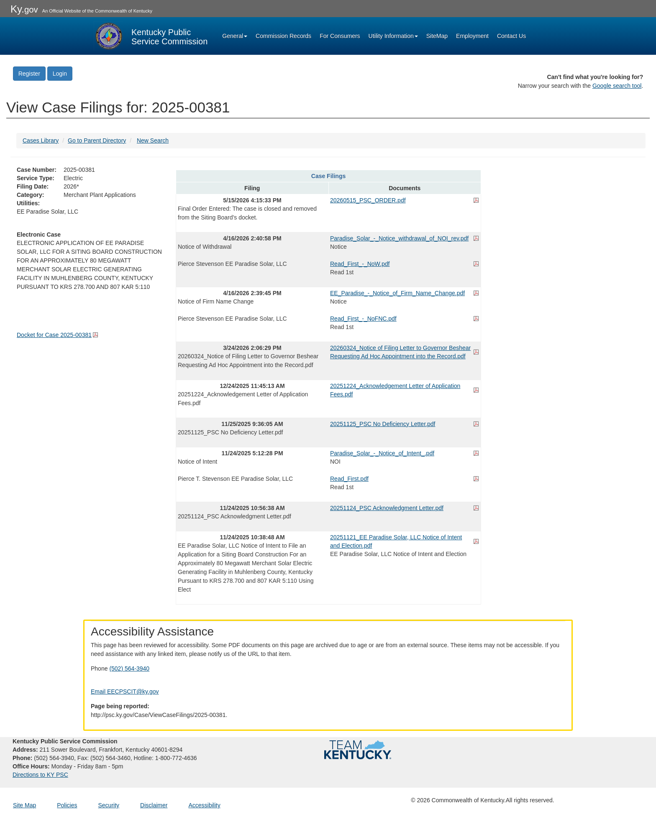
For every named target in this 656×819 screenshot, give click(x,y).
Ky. (24, 9)
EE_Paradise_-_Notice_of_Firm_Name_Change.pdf (397, 293)
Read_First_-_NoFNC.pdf (363, 318)
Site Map (24, 805)
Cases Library (41, 140)
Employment (472, 36)
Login (60, 73)
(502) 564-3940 (129, 668)
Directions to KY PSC (40, 774)
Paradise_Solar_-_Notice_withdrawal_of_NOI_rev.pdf (399, 238)
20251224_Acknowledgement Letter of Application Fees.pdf (395, 390)
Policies (67, 805)
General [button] (234, 36)
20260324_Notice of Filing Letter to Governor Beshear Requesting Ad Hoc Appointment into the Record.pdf (400, 352)
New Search (153, 140)
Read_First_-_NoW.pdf (360, 263)
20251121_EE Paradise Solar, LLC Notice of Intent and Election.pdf (396, 541)
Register (29, 73)
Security (109, 805)
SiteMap (437, 36)
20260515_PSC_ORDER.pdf (368, 200)
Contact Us (511, 36)
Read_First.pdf (349, 478)
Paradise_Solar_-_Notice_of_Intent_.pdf (382, 453)
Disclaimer (153, 805)
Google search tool (617, 85)
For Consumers (340, 36)
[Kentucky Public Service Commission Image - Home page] (151, 36)
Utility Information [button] (393, 36)
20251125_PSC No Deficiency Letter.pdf (382, 424)
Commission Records (283, 36)
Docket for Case (54, 335)
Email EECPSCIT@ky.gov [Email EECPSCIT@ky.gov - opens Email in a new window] (125, 691)
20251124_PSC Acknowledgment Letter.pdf (386, 508)
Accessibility (204, 805)
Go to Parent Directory (97, 140)
